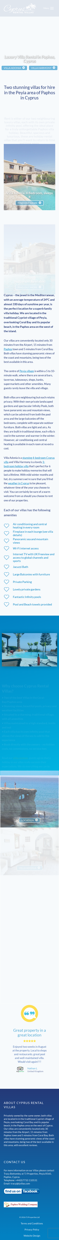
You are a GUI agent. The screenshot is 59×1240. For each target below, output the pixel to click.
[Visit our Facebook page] (29, 1191)
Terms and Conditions (32, 1223)
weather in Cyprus (18, 483)
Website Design (32, 1235)
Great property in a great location (29, 1025)
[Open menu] (48, 8)
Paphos (8, 349)
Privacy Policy (32, 1229)
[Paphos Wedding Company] (29, 1204)
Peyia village (27, 371)
